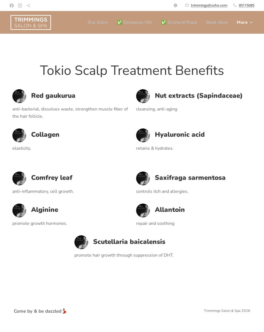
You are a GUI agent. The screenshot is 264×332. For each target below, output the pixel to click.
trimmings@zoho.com (209, 5)
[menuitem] (93, 22)
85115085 (246, 5)
